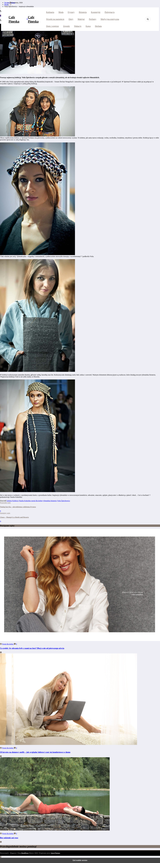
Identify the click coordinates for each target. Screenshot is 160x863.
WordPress (24, 853)
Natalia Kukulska (25, 501)
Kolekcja (15, 501)
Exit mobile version (80, 860)
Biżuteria (83, 12)
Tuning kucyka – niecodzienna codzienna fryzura (18, 507)
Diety (71, 19)
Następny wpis (5, 513)
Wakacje (77, 26)
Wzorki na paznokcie (55, 19)
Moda (61, 12)
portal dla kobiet (37, 501)
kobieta (9, 501)
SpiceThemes (55, 853)
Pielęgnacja (109, 12)
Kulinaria (50, 12)
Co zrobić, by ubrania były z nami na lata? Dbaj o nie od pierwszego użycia (32, 648)
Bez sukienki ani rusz (9, 838)
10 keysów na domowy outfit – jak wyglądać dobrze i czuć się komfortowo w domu (35, 752)
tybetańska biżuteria (50, 501)
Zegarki (66, 26)
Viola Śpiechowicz (63, 501)
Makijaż (81, 19)
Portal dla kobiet (8, 644)
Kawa (88, 26)
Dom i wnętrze (52, 26)
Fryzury (71, 12)
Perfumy (92, 19)
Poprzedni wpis (5, 503)
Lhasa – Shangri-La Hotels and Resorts (14, 517)
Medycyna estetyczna (110, 19)
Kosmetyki (95, 12)
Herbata (98, 26)
